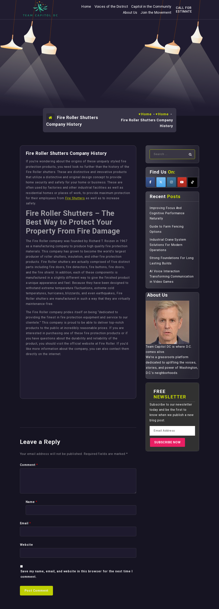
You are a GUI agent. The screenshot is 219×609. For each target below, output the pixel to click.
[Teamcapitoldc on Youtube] (182, 182)
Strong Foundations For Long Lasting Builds (172, 260)
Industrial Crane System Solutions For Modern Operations (168, 245)
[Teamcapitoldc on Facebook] (150, 182)
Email (25, 600)
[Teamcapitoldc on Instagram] (171, 182)
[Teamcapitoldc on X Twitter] (161, 182)
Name (31, 579)
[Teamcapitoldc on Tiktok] (192, 182)
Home (146, 114)
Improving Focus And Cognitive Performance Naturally (167, 213)
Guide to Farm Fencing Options (167, 229)
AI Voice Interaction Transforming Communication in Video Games (172, 276)
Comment (29, 542)
